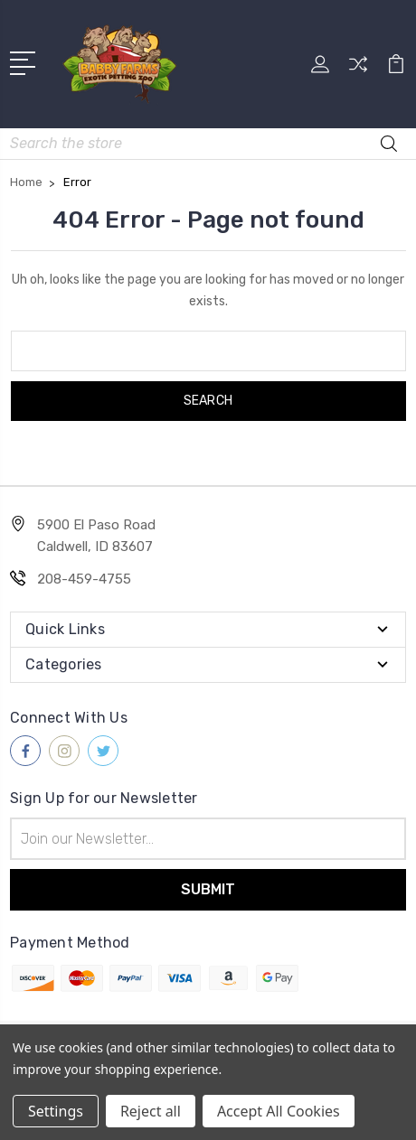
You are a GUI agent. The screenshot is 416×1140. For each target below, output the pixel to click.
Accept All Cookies (278, 1111)
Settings (55, 1111)
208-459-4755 (84, 579)
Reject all (150, 1111)
